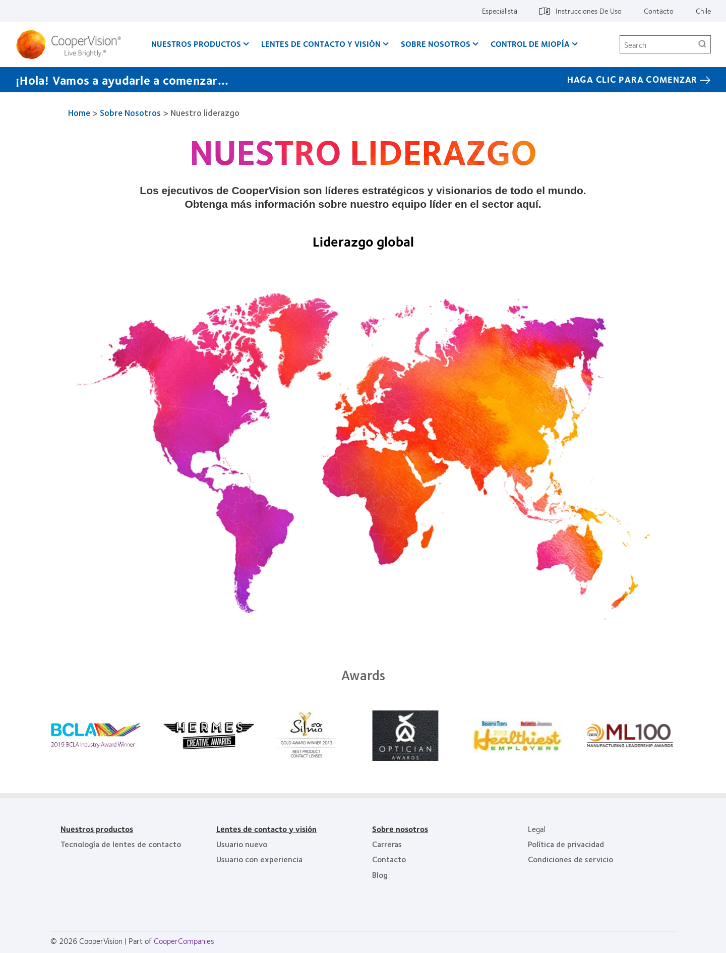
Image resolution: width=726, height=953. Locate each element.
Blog (380, 874)
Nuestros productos (196, 43)
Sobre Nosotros (435, 43)
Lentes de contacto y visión (321, 43)
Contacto (659, 11)
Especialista (499, 11)
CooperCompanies (184, 940)
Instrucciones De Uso (589, 11)
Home (79, 112)
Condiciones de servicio (570, 859)
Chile (703, 11)
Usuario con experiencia (259, 859)
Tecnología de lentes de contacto (120, 844)
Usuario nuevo (241, 844)
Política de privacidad (566, 844)
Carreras (387, 844)
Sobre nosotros (400, 828)
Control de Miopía (530, 43)
